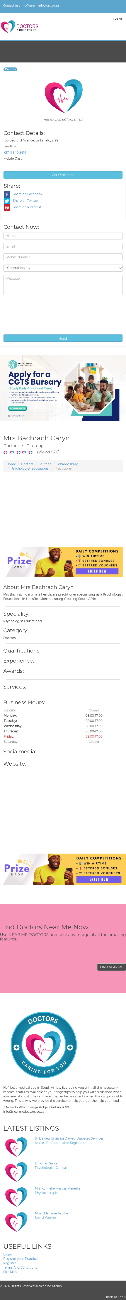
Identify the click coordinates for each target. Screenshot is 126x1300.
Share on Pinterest (22, 207)
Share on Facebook (23, 194)
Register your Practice (20, 1259)
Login (7, 1254)
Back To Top (116, 1297)
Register (9, 1263)
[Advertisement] (61, 516)
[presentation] (21, 314)
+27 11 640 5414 (14, 153)
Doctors (27, 464)
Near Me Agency (50, 1286)
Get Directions (63, 175)
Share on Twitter (21, 201)
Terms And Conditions (20, 1267)
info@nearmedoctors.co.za (40, 5)
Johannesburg (67, 464)
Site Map (10, 1272)
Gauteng (45, 464)
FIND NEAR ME (111, 967)
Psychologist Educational (30, 468)
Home (11, 464)
